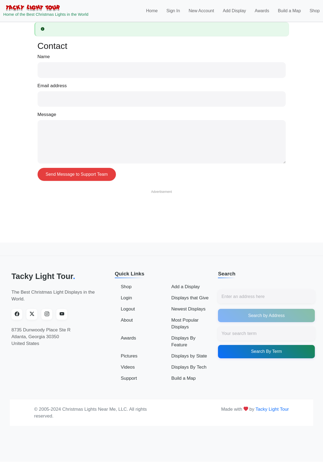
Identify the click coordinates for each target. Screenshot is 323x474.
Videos (128, 370)
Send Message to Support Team (77, 177)
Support (129, 381)
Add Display (234, 12)
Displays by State (189, 359)
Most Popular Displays (184, 327)
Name (44, 60)
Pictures (129, 359)
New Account (201, 12)
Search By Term (266, 355)
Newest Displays (188, 312)
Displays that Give (189, 301)
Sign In (173, 12)
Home (152, 12)
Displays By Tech (188, 370)
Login (126, 301)
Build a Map (289, 12)
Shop (315, 12)
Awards (262, 12)
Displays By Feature (183, 345)
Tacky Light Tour (43, 279)
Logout (128, 312)
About (127, 323)
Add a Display (185, 290)
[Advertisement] (162, 212)
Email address (52, 89)
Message (47, 118)
